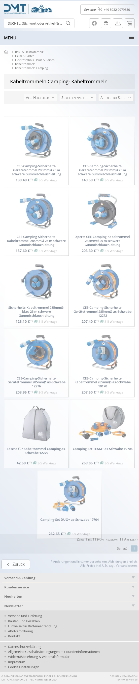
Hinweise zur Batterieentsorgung (32, 626)
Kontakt (14, 636)
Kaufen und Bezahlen (24, 621)
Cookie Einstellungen (23, 667)
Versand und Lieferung (25, 615)
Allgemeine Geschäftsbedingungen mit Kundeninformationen (54, 651)
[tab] (69, 587)
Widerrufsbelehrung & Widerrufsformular (39, 656)
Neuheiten (13, 596)
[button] (40, 97)
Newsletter (13, 606)
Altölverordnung (20, 631)
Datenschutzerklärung (24, 646)
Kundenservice (16, 587)
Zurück (16, 576)
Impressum (16, 662)
